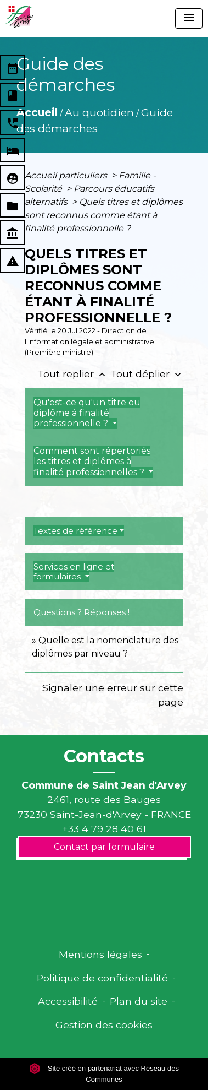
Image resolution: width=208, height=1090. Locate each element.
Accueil (37, 112)
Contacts (104, 756)
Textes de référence (75, 530)
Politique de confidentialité (102, 978)
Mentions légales (100, 954)
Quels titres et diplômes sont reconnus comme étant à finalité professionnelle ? (104, 215)
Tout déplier (146, 373)
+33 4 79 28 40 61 (104, 828)
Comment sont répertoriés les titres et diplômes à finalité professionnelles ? (91, 461)
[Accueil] (19, 17)
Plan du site (138, 1001)
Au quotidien (99, 112)
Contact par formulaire (104, 847)
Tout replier (73, 373)
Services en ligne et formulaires (73, 571)
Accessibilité (68, 1001)
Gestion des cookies (104, 1025)
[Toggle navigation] (189, 18)
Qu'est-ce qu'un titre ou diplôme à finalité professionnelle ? (86, 413)
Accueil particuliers (67, 175)
